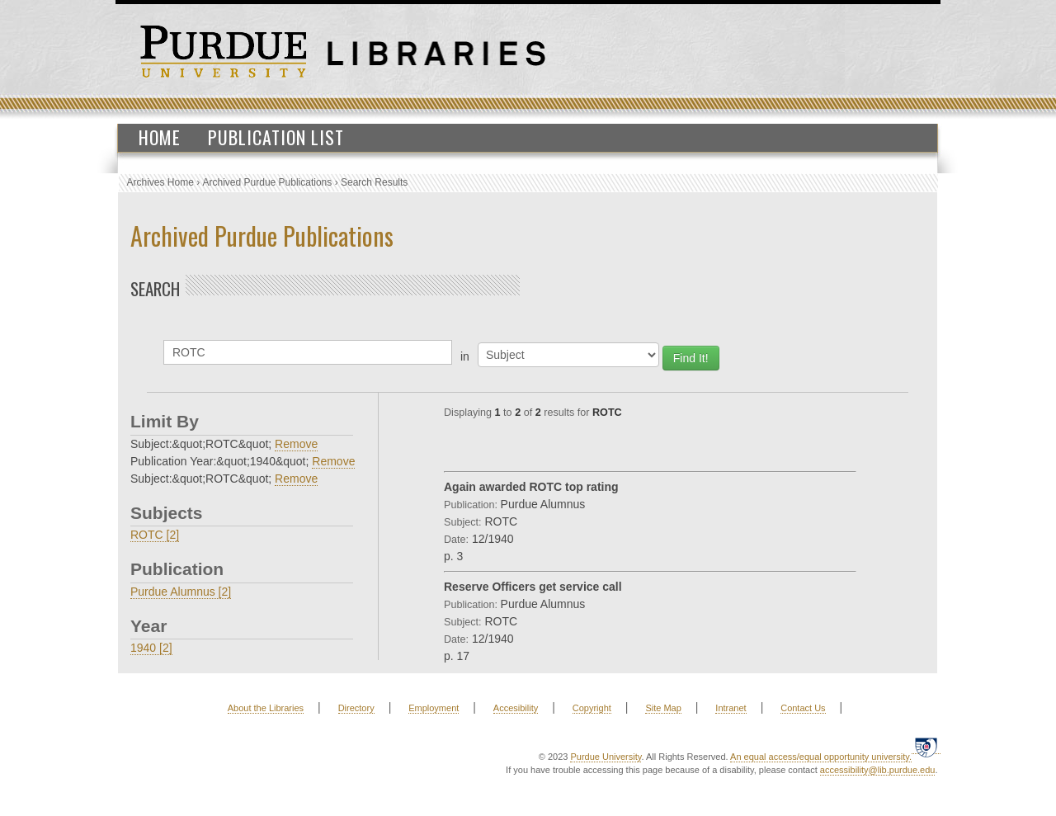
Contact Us (802, 708)
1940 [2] (151, 647)
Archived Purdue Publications (267, 182)
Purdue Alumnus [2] (180, 591)
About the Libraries (266, 708)
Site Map (663, 708)
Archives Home (160, 182)
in (464, 356)
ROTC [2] (154, 534)
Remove (296, 443)
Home (160, 137)
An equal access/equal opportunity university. (821, 757)
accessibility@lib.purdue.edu (878, 770)
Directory (356, 708)
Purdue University (605, 757)
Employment (433, 708)
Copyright (592, 708)
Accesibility (515, 708)
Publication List (276, 137)
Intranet (730, 708)
